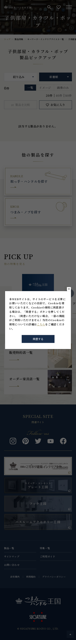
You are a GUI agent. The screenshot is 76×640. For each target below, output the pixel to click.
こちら (41, 324)
